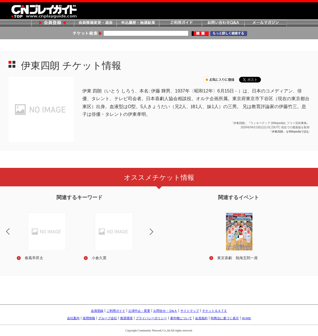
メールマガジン (265, 23)
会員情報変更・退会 (95, 23)
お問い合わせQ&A (223, 23)
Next (156, 235)
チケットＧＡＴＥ (214, 310)
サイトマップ (189, 310)
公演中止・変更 (139, 310)
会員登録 (52, 23)
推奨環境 (126, 318)
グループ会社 (107, 318)
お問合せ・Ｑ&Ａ (165, 310)
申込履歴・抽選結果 (137, 23)
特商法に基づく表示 (225, 318)
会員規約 (201, 318)
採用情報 (89, 318)
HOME (246, 318)
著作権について (181, 318)
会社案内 (73, 318)
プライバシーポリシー (151, 318)
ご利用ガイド (180, 23)
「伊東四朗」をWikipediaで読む (289, 131)
